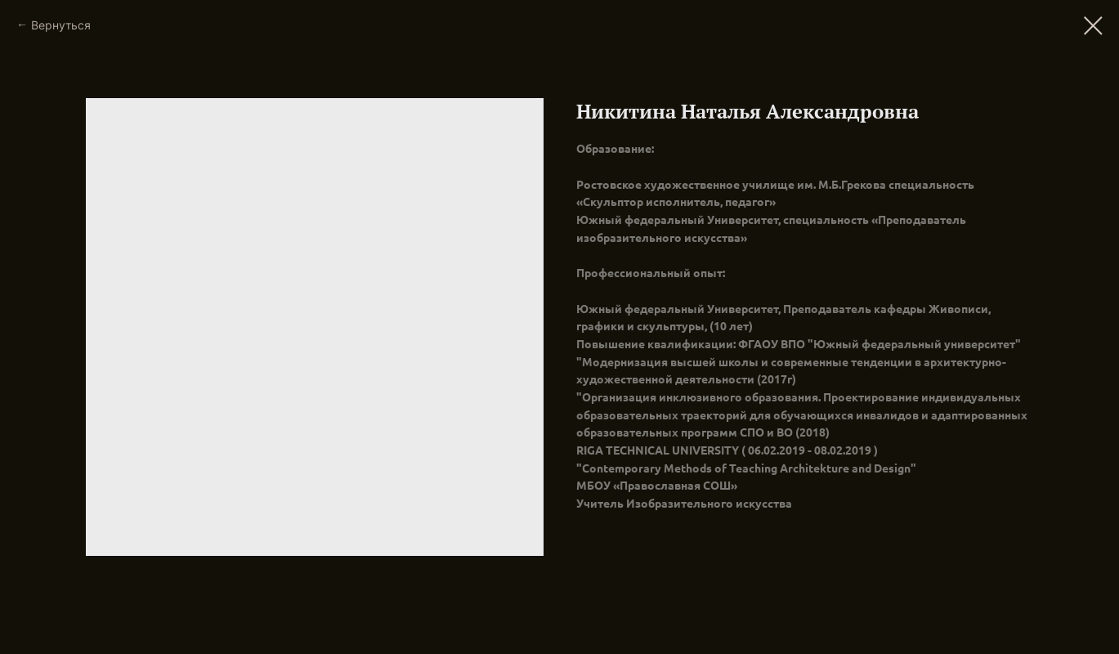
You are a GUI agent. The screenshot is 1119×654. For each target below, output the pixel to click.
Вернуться (61, 25)
